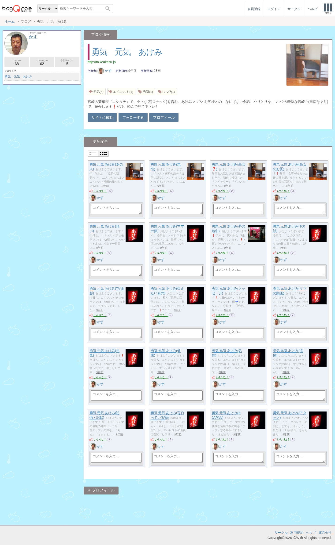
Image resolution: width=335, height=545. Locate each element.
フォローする (133, 117)
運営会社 (325, 532)
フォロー (16, 62)
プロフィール (164, 117)
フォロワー (42, 62)
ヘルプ (311, 532)
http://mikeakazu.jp (102, 62)
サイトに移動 (102, 117)
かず (104, 70)
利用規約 (296, 532)
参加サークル (67, 62)
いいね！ (100, 191)
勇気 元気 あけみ (127, 51)
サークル (281, 532)
